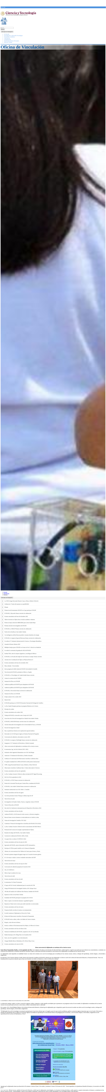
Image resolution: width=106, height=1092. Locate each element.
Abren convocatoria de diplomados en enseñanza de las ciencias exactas (21, 746)
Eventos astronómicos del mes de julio (13, 811)
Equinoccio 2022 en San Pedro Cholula (13, 894)
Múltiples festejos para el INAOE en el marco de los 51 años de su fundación (22, 647)
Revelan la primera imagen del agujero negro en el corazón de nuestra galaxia (22, 854)
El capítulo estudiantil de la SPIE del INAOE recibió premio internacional (21, 761)
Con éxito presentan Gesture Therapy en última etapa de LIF (18, 795)
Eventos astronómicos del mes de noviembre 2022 (16, 662)
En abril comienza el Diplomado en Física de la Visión (17, 913)
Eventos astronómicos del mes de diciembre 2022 (16, 616)
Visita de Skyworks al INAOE (11, 805)
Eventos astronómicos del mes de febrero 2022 (15, 928)
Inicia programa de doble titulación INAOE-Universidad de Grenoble (20, 669)
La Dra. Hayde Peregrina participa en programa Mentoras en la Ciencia (21, 706)
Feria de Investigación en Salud (11, 727)
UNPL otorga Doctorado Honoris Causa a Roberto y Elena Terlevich (20, 764)
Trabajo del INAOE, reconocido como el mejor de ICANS (18, 715)
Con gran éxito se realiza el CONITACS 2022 (15, 839)
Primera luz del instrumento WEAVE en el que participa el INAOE (20, 610)
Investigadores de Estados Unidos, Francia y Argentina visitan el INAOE (21, 802)
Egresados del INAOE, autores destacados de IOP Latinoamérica (19, 845)
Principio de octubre (9, 709)
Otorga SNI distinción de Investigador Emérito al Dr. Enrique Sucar (20, 888)
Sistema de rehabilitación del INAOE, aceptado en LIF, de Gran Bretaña (21, 931)
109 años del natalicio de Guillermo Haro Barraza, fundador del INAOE (21, 891)
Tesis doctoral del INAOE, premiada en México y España (18, 672)
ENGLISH (3, 7)
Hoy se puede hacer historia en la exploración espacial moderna (19, 730)
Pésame (6, 607)
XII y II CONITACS (9, 870)
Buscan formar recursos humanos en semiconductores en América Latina (21, 817)
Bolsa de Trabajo (8, 42)
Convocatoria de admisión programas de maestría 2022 (17, 866)
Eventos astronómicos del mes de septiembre (15, 771)
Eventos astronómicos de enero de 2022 (13, 944)
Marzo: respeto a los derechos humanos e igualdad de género (18, 900)
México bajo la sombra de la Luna (12, 873)
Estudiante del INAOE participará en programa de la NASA (18, 897)
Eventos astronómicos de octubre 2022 (13, 712)
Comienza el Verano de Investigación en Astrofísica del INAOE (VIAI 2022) (22, 823)
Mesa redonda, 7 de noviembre (11, 666)
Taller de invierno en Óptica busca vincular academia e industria (19, 619)
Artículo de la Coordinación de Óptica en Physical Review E (18, 659)
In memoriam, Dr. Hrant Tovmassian (13, 882)
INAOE (5, 592)
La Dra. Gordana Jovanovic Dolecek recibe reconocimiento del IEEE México (22, 826)
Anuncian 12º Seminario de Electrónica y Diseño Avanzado (18, 755)
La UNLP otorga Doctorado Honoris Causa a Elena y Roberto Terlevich (21, 601)
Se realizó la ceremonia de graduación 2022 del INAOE (17, 650)
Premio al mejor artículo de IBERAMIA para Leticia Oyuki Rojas (20, 622)
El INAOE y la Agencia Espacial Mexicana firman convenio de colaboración (22, 638)
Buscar (2, 29)
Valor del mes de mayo (9, 860)
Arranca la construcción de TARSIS (12, 678)
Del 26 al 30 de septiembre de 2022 (12, 777)
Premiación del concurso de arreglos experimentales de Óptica (19, 829)
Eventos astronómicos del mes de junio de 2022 (15, 842)
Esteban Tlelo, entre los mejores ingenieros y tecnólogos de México (20, 653)
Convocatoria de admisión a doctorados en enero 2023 (17, 737)
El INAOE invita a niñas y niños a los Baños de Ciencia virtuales (19, 919)
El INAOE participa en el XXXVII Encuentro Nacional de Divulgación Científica (23, 703)
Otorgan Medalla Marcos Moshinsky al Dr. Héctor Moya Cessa (19, 941)
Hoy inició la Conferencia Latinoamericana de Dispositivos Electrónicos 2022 (22, 808)
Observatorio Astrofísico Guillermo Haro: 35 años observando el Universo (22, 768)
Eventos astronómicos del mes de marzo (13, 907)
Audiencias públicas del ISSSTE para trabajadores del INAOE (19, 684)
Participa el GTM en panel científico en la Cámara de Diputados (19, 848)
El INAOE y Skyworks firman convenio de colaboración (17, 613)
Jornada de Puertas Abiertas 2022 (12, 644)
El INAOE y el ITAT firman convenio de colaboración (17, 780)
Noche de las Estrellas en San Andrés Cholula (15, 632)
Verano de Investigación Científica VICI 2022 (15, 820)
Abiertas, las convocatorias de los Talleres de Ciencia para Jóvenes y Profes (22, 851)
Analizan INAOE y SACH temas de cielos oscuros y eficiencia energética (21, 814)
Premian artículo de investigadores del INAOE (15, 625)
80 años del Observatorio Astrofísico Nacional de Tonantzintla (19, 916)
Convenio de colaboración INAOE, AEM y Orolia (16, 836)
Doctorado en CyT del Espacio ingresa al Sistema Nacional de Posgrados (21, 734)
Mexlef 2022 (7, 700)
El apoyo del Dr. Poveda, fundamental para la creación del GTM (19, 885)
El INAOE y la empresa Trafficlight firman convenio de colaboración (20, 740)
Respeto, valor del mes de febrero (12, 922)
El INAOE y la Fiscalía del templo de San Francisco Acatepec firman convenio (23, 656)
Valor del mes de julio (9, 798)
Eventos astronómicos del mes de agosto (14, 792)
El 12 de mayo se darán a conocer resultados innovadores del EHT (20, 857)
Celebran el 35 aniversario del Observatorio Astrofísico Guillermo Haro (21, 758)
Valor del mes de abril (9, 876)
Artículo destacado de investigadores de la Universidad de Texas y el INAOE (22, 724)
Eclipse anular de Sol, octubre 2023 (12, 696)
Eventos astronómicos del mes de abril (13, 879)
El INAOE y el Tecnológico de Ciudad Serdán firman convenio (19, 675)
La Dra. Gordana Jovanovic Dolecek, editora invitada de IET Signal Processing (23, 774)
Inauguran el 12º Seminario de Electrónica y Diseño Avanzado (19, 743)
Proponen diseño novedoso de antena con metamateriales (17, 910)
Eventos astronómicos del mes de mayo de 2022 (15, 863)
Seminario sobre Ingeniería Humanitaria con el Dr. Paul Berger (19, 752)
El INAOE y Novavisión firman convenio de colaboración (18, 690)
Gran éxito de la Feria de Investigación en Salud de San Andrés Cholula (21, 718)
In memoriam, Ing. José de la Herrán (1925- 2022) (16, 749)
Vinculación (6, 593)
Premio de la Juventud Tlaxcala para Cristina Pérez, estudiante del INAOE (22, 783)
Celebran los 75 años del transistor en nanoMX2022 (16, 604)
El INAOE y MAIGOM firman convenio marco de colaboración (19, 721)
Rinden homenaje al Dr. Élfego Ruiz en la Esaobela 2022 (17, 934)
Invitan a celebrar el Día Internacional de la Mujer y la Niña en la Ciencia (21, 925)
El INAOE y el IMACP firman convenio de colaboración (17, 628)
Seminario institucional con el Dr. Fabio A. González (16, 789)
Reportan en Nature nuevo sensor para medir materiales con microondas (21, 904)
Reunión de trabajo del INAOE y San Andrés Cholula (17, 832)
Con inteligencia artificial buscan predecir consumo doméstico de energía (21, 635)
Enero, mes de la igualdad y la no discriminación (15, 938)
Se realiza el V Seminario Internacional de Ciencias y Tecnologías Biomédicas (22, 641)
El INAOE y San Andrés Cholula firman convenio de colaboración (20, 786)
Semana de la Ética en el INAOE (12, 681)
